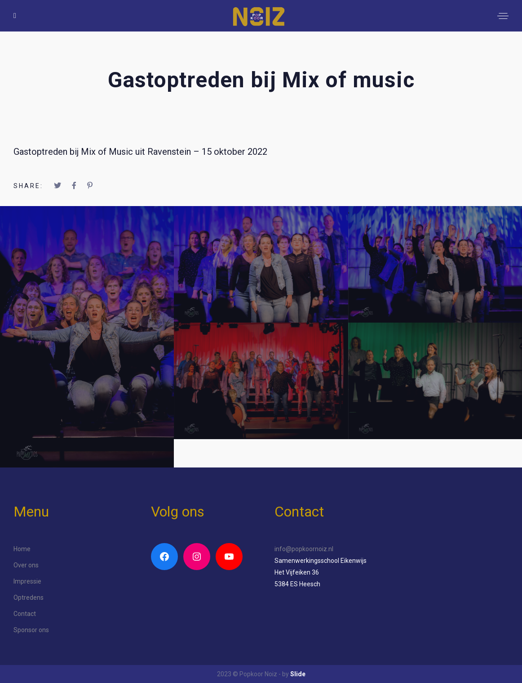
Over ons (26, 565)
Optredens (28, 597)
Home (22, 549)
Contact (24, 613)
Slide (297, 674)
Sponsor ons (31, 630)
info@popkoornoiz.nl (303, 549)
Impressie (27, 581)
